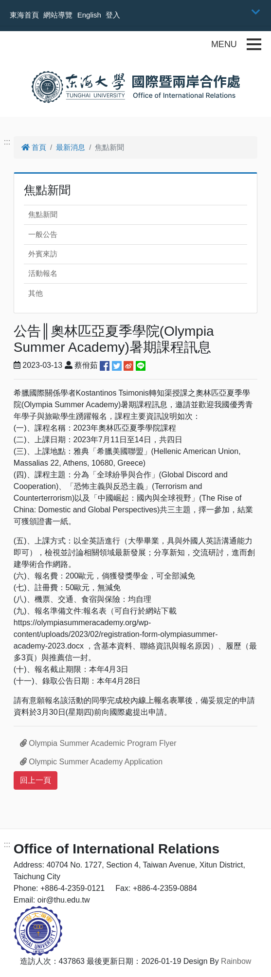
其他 (35, 293)
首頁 (33, 147)
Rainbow (236, 961)
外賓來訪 (42, 254)
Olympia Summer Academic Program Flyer (98, 743)
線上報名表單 (161, 700)
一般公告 (42, 234)
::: (7, 142)
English (89, 15)
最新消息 (70, 147)
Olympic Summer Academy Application (91, 762)
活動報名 (42, 273)
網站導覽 (57, 15)
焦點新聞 (42, 214)
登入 (113, 15)
